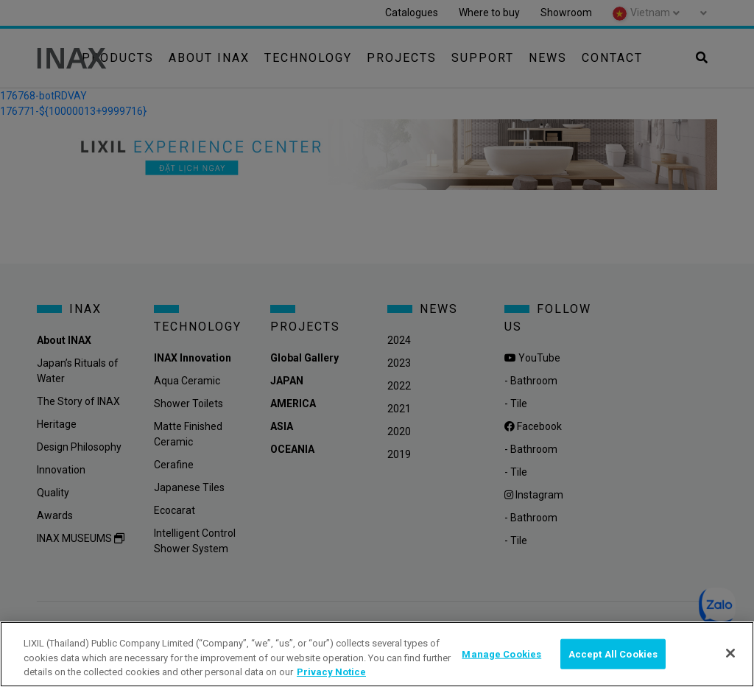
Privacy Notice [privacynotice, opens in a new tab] (331, 671)
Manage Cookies (501, 653)
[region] (377, 654)
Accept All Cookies (613, 653)
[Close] (730, 653)
